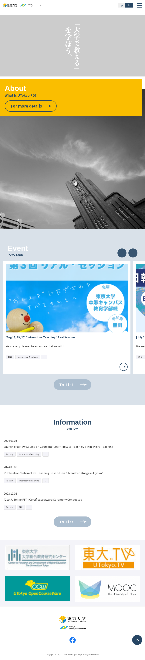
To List (66, 384)
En (129, 5)
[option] (66, 317)
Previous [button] (121, 252)
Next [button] (132, 252)
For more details (26, 106)
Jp (121, 5)
